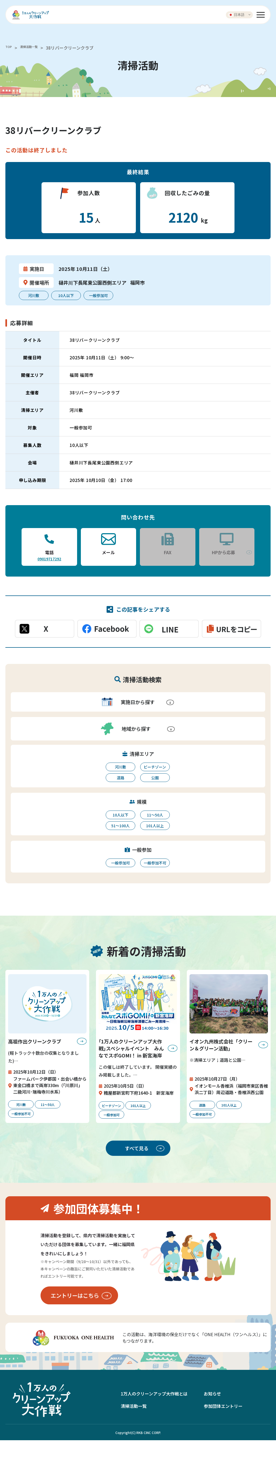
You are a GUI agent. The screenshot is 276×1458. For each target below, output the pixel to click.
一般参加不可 (155, 863)
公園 (155, 777)
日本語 (236, 14)
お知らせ (212, 1411)
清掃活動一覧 (35, 47)
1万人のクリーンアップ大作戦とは (154, 1411)
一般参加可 (120, 863)
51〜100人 (120, 825)
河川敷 (120, 767)
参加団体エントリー (223, 1423)
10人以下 (120, 815)
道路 (120, 777)
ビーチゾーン (155, 767)
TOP (9, 47)
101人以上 (155, 825)
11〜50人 (155, 815)
